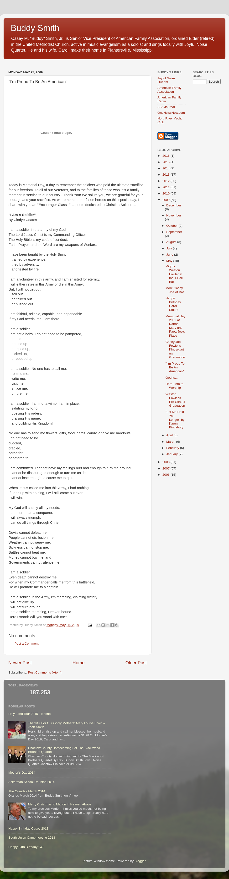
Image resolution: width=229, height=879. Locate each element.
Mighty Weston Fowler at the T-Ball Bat (174, 274)
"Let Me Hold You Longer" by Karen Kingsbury (175, 419)
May (169, 261)
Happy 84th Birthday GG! (26, 847)
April (170, 435)
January (172, 454)
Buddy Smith (35, 28)
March (171, 441)
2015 (166, 162)
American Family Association (169, 89)
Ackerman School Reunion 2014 (31, 782)
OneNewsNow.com (171, 112)
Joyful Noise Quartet (166, 80)
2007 (166, 468)
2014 (166, 168)
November (173, 215)
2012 (166, 181)
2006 (166, 474)
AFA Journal (166, 107)
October (172, 225)
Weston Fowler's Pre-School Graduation (175, 400)
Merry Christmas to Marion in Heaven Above (59, 804)
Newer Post (20, 662)
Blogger (140, 861)
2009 (166, 200)
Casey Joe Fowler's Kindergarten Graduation (175, 349)
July (169, 248)
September (174, 232)
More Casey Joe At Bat (175, 290)
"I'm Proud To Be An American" (175, 367)
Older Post (136, 662)
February (173, 448)
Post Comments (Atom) (45, 672)
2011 (166, 187)
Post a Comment (27, 643)
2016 (166, 155)
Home (78, 662)
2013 (166, 174)
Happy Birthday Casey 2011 (28, 828)
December (173, 205)
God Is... (172, 377)
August (171, 242)
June (170, 254)
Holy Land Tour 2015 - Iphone (29, 714)
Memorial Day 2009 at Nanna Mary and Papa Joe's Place (175, 325)
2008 (166, 462)
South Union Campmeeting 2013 (31, 837)
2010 (166, 193)
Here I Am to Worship (174, 385)
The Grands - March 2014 (26, 791)
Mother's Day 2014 (21, 772)
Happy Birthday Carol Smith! (173, 304)
